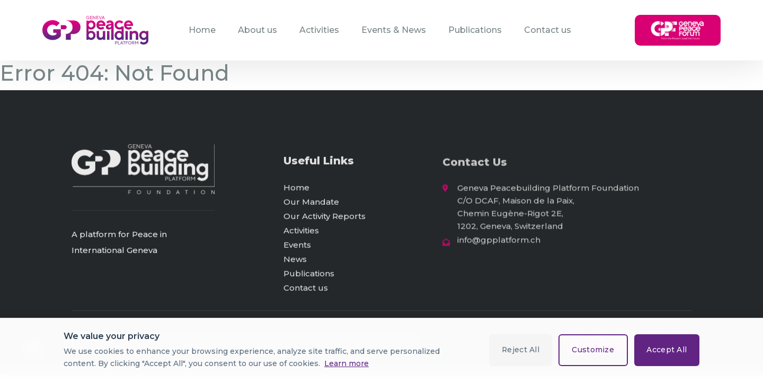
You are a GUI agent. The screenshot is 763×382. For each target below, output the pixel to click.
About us (257, 30)
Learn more (346, 363)
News (295, 260)
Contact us (547, 30)
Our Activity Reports (324, 217)
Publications (475, 30)
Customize (592, 349)
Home (202, 30)
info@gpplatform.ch (498, 242)
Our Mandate (311, 203)
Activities (319, 30)
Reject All (519, 349)
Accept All (666, 349)
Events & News (393, 30)
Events (297, 246)
